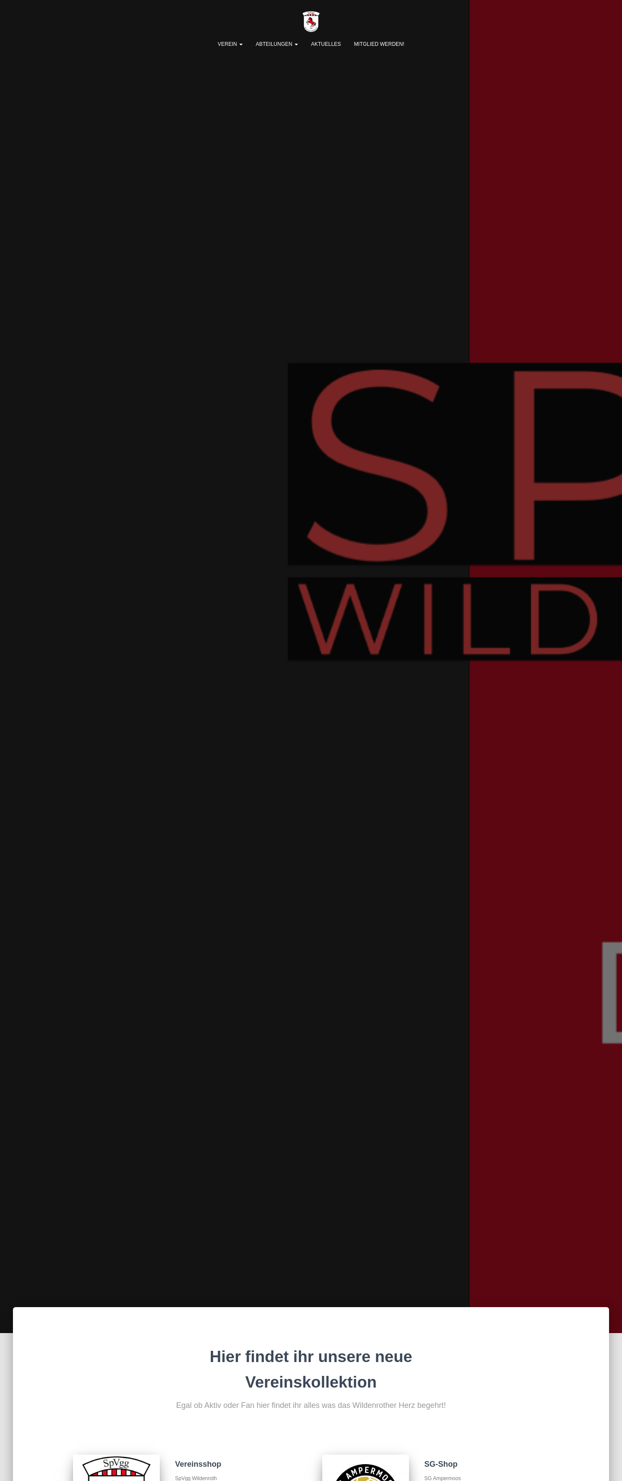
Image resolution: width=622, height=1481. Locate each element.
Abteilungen (277, 44)
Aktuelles (326, 44)
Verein (230, 44)
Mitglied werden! (379, 44)
